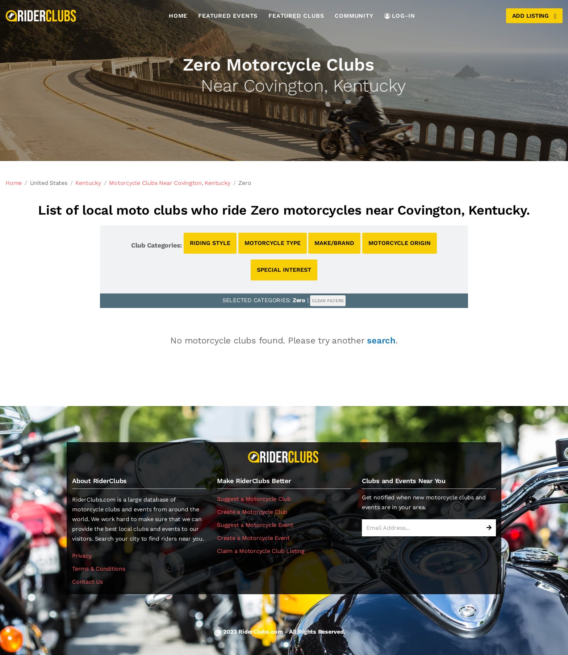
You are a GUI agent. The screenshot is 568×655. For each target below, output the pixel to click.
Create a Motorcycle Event (253, 537)
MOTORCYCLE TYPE (273, 243)
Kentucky (88, 182)
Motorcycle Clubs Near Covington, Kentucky (169, 182)
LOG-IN (399, 15)
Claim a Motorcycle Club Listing (261, 551)
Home (178, 15)
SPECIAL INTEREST (284, 269)
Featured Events (228, 15)
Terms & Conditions (98, 568)
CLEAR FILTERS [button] (328, 300)
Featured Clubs (296, 15)
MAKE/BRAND (334, 243)
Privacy (81, 555)
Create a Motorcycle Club (252, 511)
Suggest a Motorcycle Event (255, 524)
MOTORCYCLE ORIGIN (399, 243)
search (381, 340)
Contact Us (87, 581)
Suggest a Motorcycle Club (254, 498)
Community (354, 15)
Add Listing (534, 16)
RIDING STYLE (210, 243)
